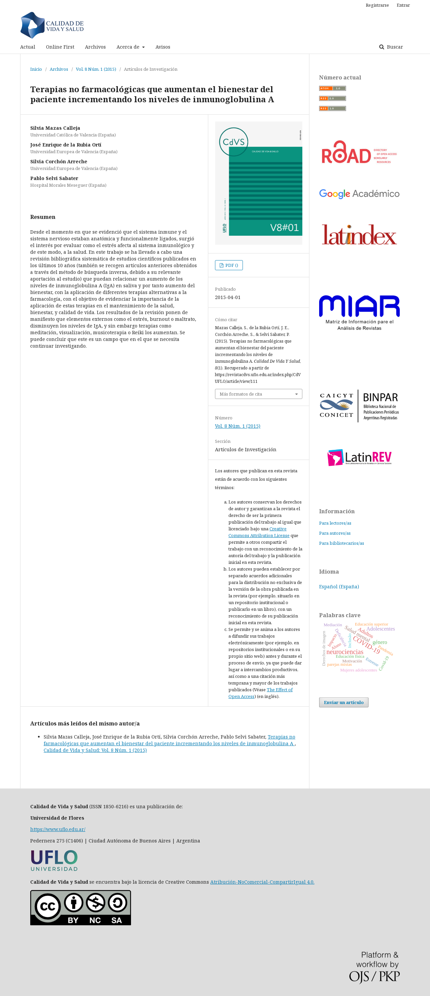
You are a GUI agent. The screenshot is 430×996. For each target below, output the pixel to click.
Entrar (403, 5)
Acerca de (129, 47)
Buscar (394, 47)
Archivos (95, 47)
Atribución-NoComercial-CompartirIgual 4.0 (261, 882)
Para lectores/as (335, 523)
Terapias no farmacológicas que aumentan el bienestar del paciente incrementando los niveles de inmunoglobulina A (169, 740)
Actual (27, 47)
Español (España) (339, 586)
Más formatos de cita (241, 394)
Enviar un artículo (344, 702)
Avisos (163, 47)
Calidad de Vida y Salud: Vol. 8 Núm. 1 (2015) (95, 750)
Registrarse (377, 5)
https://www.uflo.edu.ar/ (57, 829)
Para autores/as (335, 533)
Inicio (36, 69)
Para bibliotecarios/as (341, 543)
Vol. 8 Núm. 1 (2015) (96, 69)
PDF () (231, 265)
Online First (60, 47)
